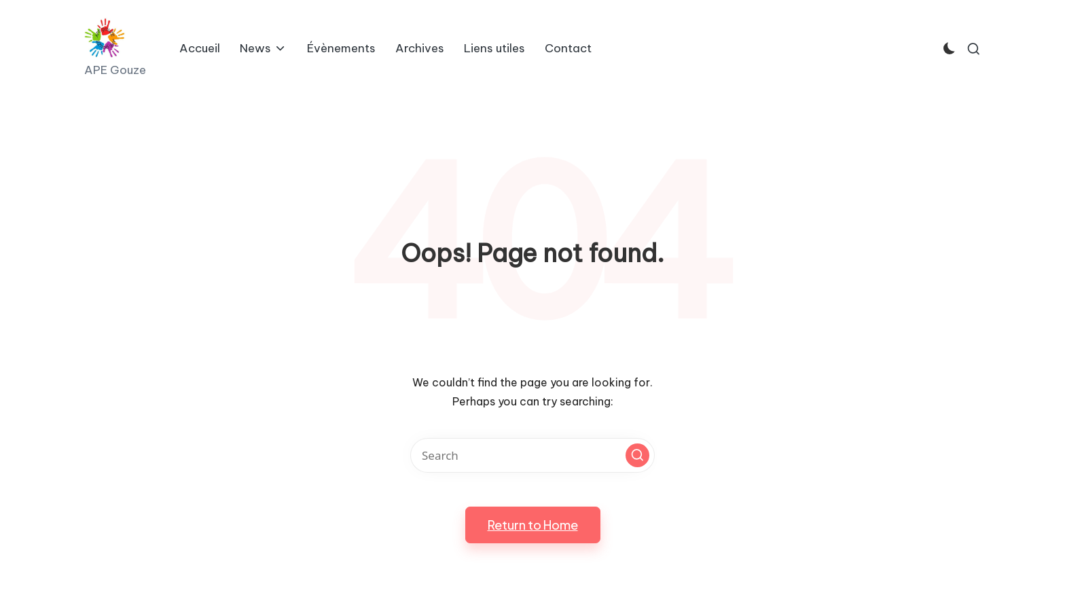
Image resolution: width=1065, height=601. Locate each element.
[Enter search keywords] (532, 455)
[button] (637, 455)
